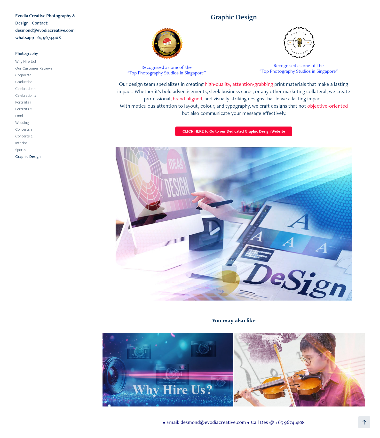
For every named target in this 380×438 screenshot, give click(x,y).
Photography (26, 53)
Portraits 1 (23, 102)
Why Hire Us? (25, 61)
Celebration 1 (25, 88)
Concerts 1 (23, 129)
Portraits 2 (23, 108)
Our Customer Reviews (33, 68)
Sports (20, 149)
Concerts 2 (23, 136)
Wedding (22, 122)
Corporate (23, 75)
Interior (21, 142)
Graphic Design (27, 156)
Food (19, 115)
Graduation (23, 81)
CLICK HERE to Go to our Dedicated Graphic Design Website (233, 131)
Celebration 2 (25, 95)
